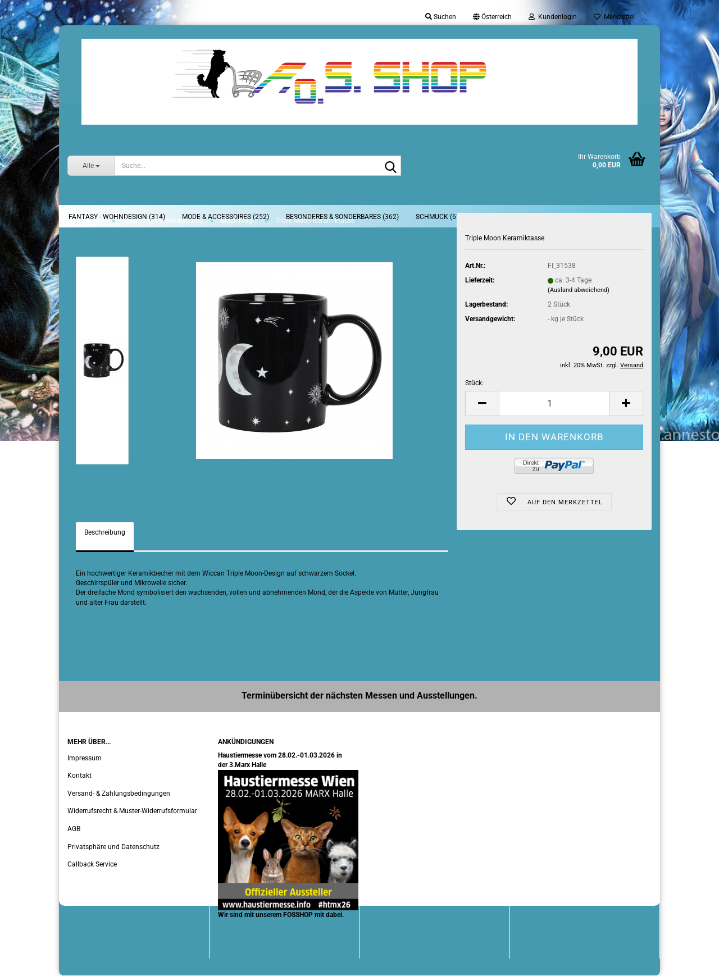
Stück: (474, 383)
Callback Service (92, 864)
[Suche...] (91, 166)
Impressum (84, 758)
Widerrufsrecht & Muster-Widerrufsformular (132, 811)
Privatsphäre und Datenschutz (113, 847)
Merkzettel (614, 17)
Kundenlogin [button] (553, 17)
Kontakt (79, 775)
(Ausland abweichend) (578, 290)
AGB (73, 829)
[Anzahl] (554, 403)
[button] (492, 16)
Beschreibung (104, 532)
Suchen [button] (440, 17)
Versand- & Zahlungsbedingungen (118, 793)
